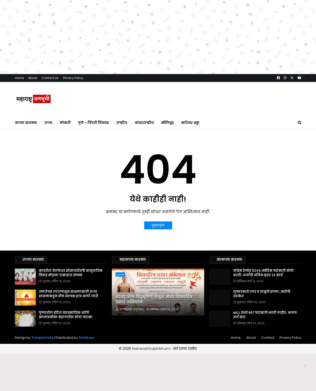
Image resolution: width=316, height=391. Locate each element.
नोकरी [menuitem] (65, 122)
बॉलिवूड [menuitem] (167, 122)
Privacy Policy (73, 78)
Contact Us (50, 78)
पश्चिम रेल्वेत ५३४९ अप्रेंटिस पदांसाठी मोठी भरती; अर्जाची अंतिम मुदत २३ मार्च (263, 273)
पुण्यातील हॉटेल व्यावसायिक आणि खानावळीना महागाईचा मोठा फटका (66, 315)
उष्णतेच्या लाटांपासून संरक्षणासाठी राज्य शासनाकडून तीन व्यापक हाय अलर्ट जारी (68, 294)
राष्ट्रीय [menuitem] (121, 122)
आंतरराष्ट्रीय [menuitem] (144, 122)
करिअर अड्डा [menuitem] (190, 122)
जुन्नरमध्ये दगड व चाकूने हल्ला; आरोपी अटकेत (261, 294)
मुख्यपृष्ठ (158, 225)
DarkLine (86, 337)
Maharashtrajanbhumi (151, 348)
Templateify (42, 337)
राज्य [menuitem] (48, 122)
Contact (267, 337)
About (32, 78)
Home (19, 78)
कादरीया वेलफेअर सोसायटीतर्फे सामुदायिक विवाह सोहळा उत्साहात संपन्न (71, 273)
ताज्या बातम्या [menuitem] (26, 122)
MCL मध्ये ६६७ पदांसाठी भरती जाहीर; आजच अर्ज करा (265, 315)
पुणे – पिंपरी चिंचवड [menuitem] (93, 122)
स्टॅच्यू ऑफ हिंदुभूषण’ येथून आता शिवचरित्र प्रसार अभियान (154, 299)
